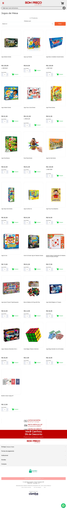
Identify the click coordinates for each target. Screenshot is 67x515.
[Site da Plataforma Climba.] (33, 504)
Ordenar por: (27, 21)
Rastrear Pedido (10, 457)
